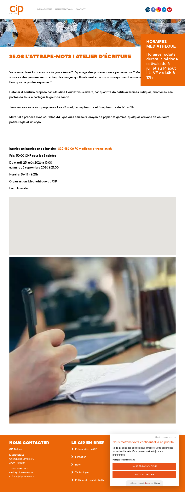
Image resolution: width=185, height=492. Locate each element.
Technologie (82, 472)
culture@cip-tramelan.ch (22, 476)
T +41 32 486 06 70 (19, 468)
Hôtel (78, 465)
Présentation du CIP (86, 449)
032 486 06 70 (68, 149)
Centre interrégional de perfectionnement (21, 9)
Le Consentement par (144, 483)
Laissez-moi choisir (144, 466)
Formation (80, 457)
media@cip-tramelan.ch (95, 149)
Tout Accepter (144, 474)
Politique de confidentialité (90, 480)
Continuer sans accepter (165, 437)
